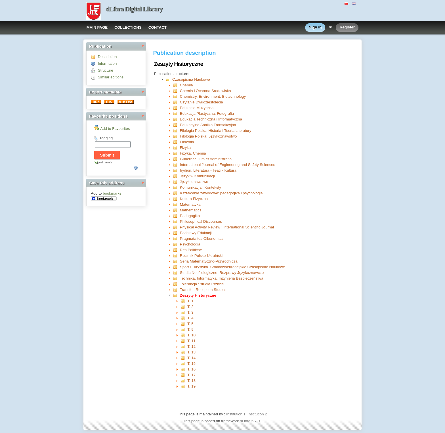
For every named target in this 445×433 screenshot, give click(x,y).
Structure (105, 70)
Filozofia (187, 142)
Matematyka (190, 204)
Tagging (106, 138)
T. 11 (191, 341)
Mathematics (190, 210)
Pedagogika (190, 216)
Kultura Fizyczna (194, 199)
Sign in (315, 27)
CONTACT (157, 27)
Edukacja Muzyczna (197, 108)
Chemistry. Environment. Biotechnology (213, 96)
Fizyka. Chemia (193, 153)
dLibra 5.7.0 (250, 421)
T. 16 (191, 369)
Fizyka (185, 147)
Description (107, 57)
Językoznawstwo (194, 182)
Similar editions (110, 77)
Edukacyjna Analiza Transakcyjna (208, 125)
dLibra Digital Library (134, 9)
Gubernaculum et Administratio (206, 159)
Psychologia (190, 244)
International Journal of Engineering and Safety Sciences (227, 165)
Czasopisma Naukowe (191, 79)
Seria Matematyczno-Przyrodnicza (209, 261)
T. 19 (191, 386)
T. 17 (191, 375)
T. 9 (190, 329)
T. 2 (190, 307)
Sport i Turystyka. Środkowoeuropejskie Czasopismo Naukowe (232, 267)
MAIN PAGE (97, 27)
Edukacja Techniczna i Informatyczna (211, 119)
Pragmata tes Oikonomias (201, 238)
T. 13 (191, 352)
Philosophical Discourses (201, 221)
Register (347, 27)
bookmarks (112, 193)
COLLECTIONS (128, 27)
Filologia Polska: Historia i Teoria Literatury (215, 130)
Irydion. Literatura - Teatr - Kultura (208, 170)
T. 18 (191, 380)
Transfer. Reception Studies (203, 290)
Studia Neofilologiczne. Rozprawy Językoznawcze (222, 272)
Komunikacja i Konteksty (200, 187)
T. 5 (190, 324)
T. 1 (190, 301)
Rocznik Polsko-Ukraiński (201, 255)
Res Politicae (191, 250)
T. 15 (191, 363)
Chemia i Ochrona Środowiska (205, 91)
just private (105, 162)
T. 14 (191, 358)
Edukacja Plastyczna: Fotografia (207, 113)
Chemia (186, 85)
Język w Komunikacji (197, 176)
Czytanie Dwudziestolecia (201, 102)
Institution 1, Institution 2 (246, 414)
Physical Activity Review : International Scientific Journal (227, 227)
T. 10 (191, 335)
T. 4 (190, 318)
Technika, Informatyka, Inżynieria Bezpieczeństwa (221, 278)
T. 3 (190, 312)
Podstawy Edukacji (196, 233)
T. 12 (191, 346)
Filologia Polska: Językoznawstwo (208, 136)
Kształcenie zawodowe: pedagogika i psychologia (221, 193)
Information (107, 63)
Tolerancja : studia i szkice (202, 284)
